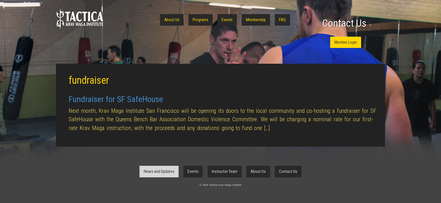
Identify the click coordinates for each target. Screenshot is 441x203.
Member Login (345, 42)
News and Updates (159, 171)
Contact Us (344, 23)
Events (227, 19)
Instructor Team (224, 171)
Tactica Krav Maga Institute (80, 19)
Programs (200, 19)
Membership (256, 19)
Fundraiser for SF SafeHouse (116, 99)
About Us (171, 19)
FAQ (282, 19)
